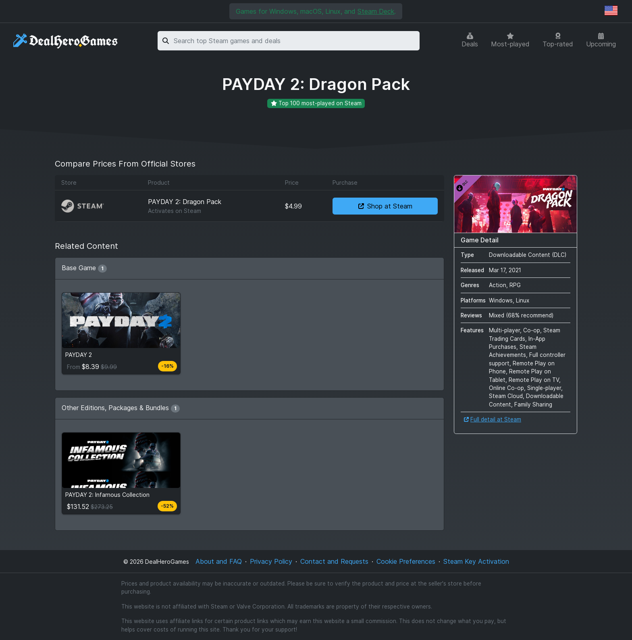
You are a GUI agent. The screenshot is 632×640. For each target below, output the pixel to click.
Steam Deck (376, 11)
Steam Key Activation (476, 561)
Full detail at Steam (492, 419)
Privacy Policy (271, 561)
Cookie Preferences (405, 561)
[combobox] (295, 41)
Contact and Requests (334, 561)
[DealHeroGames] (66, 41)
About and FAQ (218, 561)
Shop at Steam (385, 206)
